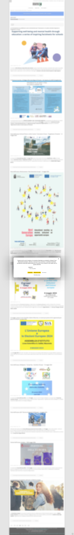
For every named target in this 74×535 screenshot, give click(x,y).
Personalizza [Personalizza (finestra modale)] (44, 272)
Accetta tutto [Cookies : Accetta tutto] (30, 272)
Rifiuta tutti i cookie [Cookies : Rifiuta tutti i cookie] (37, 272)
